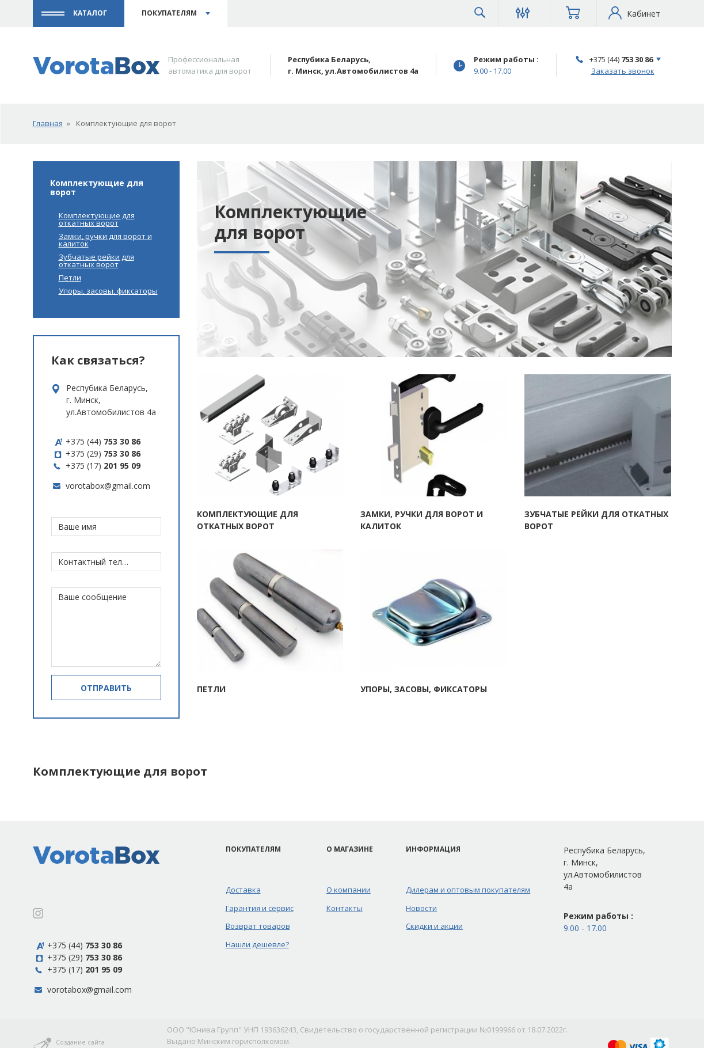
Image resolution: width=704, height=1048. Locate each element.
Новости (421, 908)
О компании (348, 889)
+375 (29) (95, 453)
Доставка (243, 889)
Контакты (344, 908)
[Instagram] (38, 914)
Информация (433, 849)
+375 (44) (621, 59)
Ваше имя (77, 526)
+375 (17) (95, 466)
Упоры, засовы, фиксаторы (108, 291)
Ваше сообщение (92, 596)
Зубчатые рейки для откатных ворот (96, 260)
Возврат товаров (258, 926)
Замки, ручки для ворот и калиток (105, 240)
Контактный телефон (94, 561)
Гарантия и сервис (260, 908)
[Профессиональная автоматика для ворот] (96, 65)
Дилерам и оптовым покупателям (468, 889)
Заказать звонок (622, 71)
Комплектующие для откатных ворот (97, 219)
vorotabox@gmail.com (108, 485)
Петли (70, 278)
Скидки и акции (434, 926)
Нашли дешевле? (257, 944)
